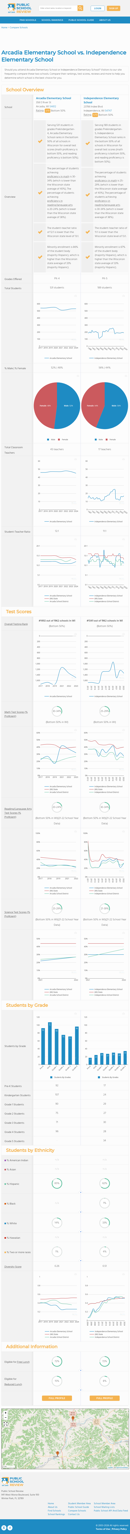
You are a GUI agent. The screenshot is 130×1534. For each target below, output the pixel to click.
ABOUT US (105, 20)
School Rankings (56, 1514)
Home (51, 1503)
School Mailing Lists (104, 1507)
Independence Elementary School (101, 100)
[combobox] (56, 8)
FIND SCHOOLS (28, 20)
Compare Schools (77, 1511)
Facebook (10, 1528)
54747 (108, 111)
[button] (73, 1418)
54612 (53, 106)
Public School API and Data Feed (111, 1511)
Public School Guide (78, 1507)
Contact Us (74, 1514)
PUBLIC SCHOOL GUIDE (81, 20)
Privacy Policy (119, 1529)
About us (52, 1507)
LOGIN (97, 9)
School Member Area (104, 1503)
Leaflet (110, 1467)
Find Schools (54, 1511)
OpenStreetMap (122, 1467)
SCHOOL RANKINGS (52, 20)
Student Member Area (79, 1503)
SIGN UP (113, 9)
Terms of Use (103, 1529)
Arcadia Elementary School (53, 98)
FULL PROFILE (57, 1398)
